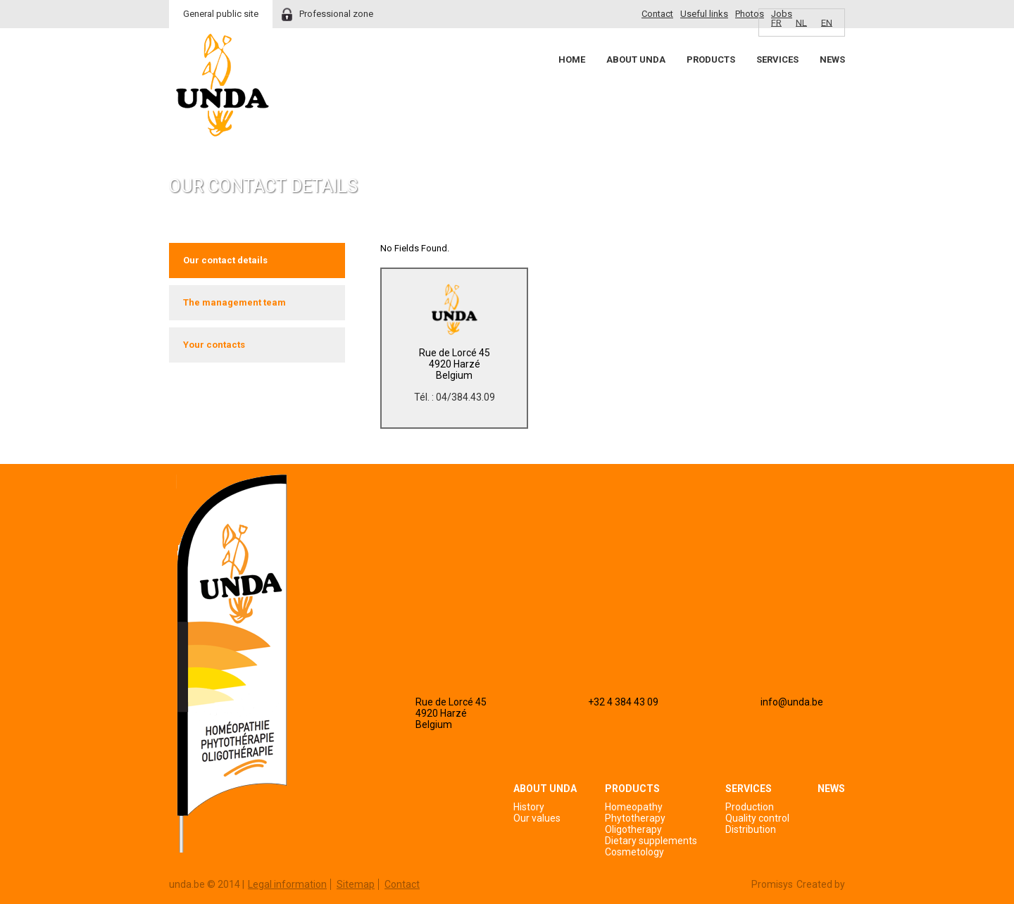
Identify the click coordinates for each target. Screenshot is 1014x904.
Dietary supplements (651, 840)
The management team (234, 302)
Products (711, 59)
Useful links (704, 13)
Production (749, 806)
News (832, 59)
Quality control (757, 818)
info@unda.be (791, 702)
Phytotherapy (635, 818)
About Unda (635, 59)
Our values (537, 818)
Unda (222, 85)
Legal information (287, 884)
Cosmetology (634, 852)
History (528, 806)
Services (777, 59)
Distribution (750, 829)
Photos (749, 13)
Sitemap (356, 884)
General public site (220, 13)
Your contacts (214, 344)
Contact (657, 13)
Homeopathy (634, 806)
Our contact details (225, 260)
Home (571, 59)
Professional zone (336, 13)
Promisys (772, 884)
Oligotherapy (633, 829)
